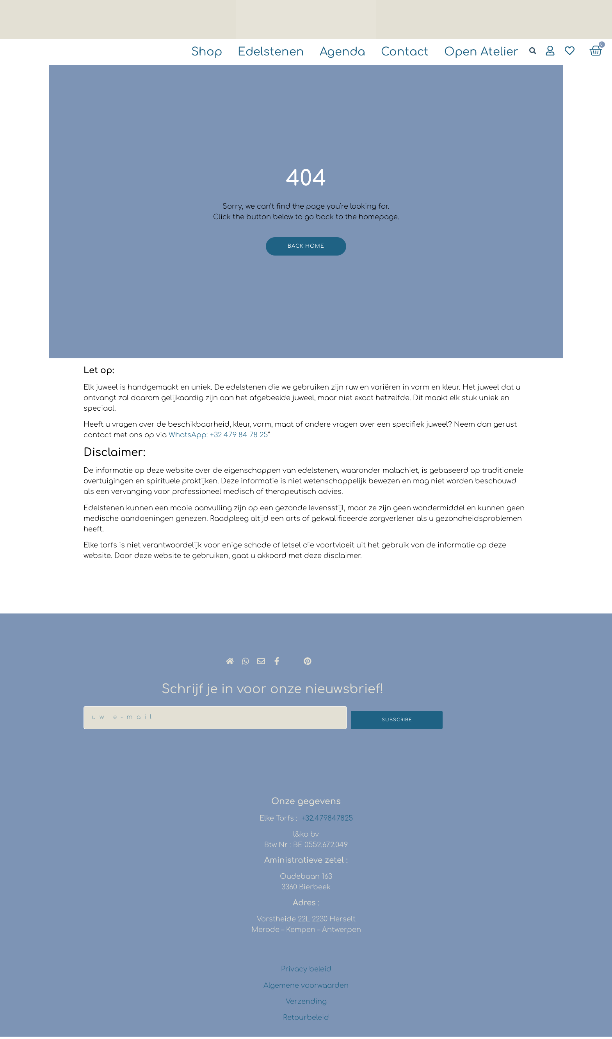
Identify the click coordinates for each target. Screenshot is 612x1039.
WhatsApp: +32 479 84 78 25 (218, 437)
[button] (532, 50)
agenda (326, 52)
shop (179, 52)
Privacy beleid (306, 972)
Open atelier (477, 52)
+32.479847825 (327, 820)
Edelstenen (248, 52)
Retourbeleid (306, 1020)
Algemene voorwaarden (306, 988)
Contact (393, 52)
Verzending (306, 1004)
